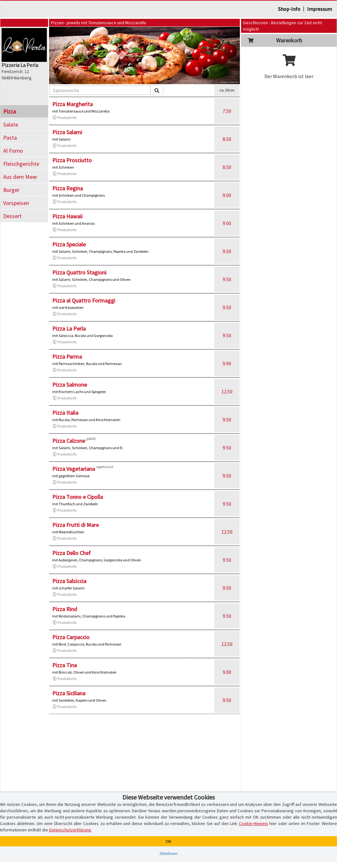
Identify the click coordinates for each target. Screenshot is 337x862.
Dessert (12, 216)
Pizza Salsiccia (69, 581)
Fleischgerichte (21, 163)
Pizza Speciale (69, 244)
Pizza (9, 111)
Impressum (319, 9)
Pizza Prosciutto (72, 160)
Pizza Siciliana (68, 693)
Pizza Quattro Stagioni (79, 272)
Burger (11, 190)
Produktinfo (64, 117)
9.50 (227, 251)
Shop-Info (289, 9)
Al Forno (13, 150)
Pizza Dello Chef (71, 553)
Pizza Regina (67, 188)
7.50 (227, 111)
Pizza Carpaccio (71, 637)
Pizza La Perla (69, 328)
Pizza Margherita (72, 104)
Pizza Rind (64, 609)
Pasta (10, 137)
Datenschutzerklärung (70, 830)
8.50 (227, 139)
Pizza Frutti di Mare (75, 525)
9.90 (227, 363)
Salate (10, 124)
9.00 (227, 195)
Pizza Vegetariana (73, 468)
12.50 (227, 391)
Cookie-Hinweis (253, 823)
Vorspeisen (16, 203)
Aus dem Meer (20, 176)
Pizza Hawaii (67, 216)
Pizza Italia (65, 412)
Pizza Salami (67, 132)
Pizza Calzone (68, 440)
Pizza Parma (67, 356)
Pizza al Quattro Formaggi (83, 300)
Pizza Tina (64, 665)
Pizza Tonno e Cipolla (77, 496)
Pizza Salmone (69, 384)
